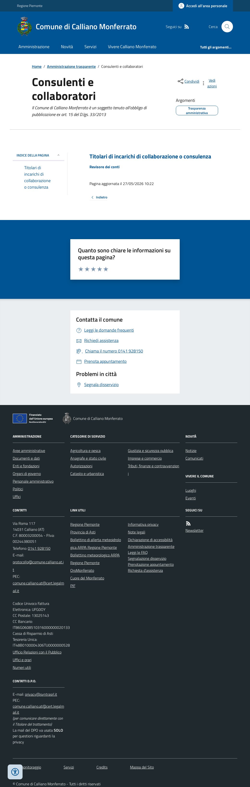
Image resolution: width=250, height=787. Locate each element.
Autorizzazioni (81, 466)
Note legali (136, 532)
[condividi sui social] (188, 81)
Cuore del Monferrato (87, 578)
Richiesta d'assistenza (145, 570)
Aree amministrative (29, 450)
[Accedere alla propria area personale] (203, 6)
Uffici (17, 496)
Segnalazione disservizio (147, 558)
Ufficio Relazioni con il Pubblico (37, 652)
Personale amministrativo (33, 481)
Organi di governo (27, 473)
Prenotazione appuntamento (151, 564)
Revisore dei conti (104, 167)
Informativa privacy (143, 524)
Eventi (190, 498)
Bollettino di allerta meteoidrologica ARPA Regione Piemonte (95, 543)
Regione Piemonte (29, 5)
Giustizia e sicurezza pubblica (150, 450)
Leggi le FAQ (138, 552)
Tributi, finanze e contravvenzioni (153, 469)
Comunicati (194, 458)
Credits (101, 767)
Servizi (90, 46)
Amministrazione (33, 46)
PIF (72, 586)
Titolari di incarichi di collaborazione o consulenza (150, 156)
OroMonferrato (82, 570)
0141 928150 (39, 548)
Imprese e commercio (145, 458)
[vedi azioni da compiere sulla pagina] (209, 83)
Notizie (190, 450)
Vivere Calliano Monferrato (132, 46)
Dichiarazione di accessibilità (150, 540)
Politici (18, 489)
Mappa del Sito (142, 767)
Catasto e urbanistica (87, 473)
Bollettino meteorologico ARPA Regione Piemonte (95, 559)
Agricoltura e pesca (85, 450)
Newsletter (194, 530)
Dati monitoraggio (27, 767)
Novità (67, 46)
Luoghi (190, 490)
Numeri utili (22, 667)
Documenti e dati (26, 458)
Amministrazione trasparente (71, 66)
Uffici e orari (22, 660)
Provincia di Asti (82, 532)
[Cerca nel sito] (225, 26)
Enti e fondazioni (26, 466)
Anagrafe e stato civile (88, 458)
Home (37, 66)
